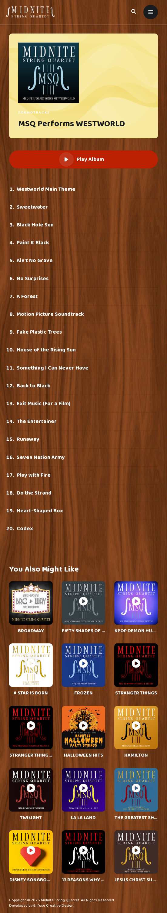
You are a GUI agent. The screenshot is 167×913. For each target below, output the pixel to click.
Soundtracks (34, 112)
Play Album (81, 159)
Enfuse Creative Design (53, 905)
